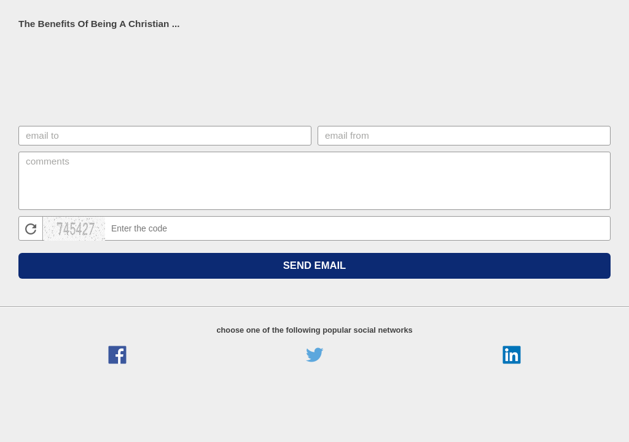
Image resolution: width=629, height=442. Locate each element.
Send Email (314, 265)
